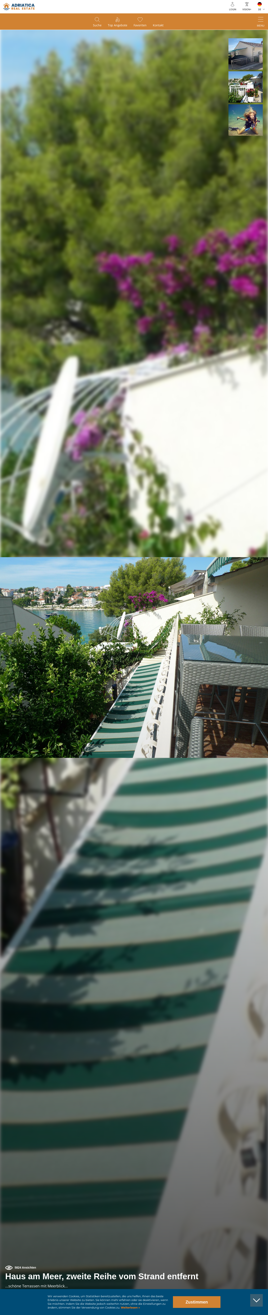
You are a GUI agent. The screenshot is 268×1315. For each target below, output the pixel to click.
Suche (97, 25)
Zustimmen (197, 1302)
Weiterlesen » (130, 1307)
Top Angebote (117, 25)
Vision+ (246, 9)
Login (232, 9)
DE (259, 9)
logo (19, 6)
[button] (245, 54)
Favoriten (140, 25)
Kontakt (158, 25)
